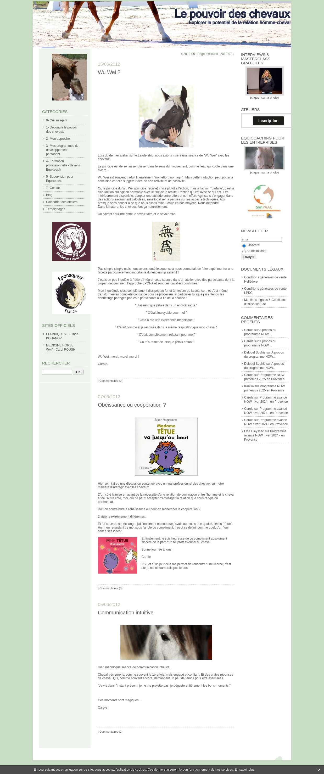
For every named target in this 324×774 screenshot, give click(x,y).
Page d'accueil (207, 54)
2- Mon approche (58, 139)
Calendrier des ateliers (61, 202)
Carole (248, 330)
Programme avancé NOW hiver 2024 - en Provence (265, 435)
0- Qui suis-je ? (56, 120)
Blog (49, 195)
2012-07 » (227, 54)
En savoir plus (244, 769)
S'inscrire (250, 245)
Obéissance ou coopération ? (132, 405)
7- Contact (53, 188)
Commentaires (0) (110, 380)
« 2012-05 (188, 54)
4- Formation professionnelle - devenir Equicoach (63, 165)
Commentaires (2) (110, 731)
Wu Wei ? (109, 72)
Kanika (249, 386)
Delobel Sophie (254, 352)
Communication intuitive (125, 612)
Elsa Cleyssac (254, 431)
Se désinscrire (254, 251)
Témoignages (55, 209)
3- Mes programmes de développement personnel (62, 150)
